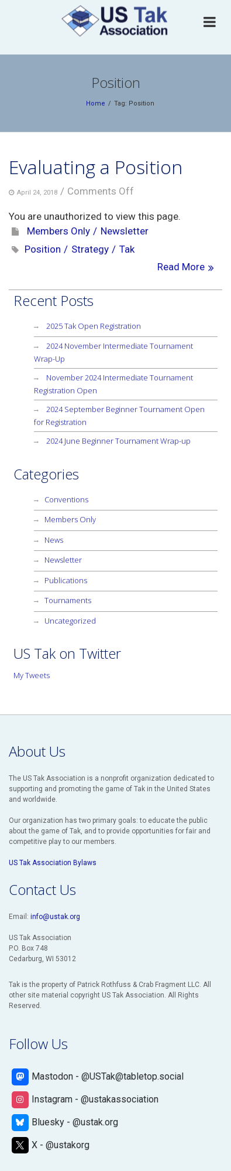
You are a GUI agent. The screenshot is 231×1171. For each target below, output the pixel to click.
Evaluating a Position (95, 166)
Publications (65, 580)
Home (95, 103)
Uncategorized (70, 620)
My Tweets (31, 675)
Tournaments (67, 600)
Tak (127, 249)
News (53, 540)
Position (43, 249)
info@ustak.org (55, 917)
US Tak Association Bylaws (52, 863)
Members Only (58, 231)
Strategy (90, 249)
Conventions (66, 499)
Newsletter (125, 231)
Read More (181, 267)
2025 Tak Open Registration (93, 326)
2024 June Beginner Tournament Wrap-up (118, 440)
